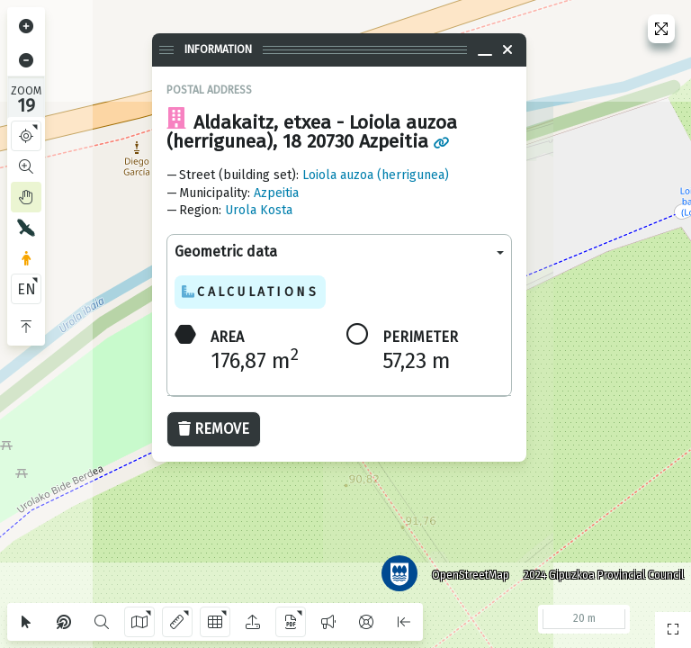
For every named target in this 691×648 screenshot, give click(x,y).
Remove (213, 428)
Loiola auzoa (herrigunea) (375, 175)
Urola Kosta (258, 210)
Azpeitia (276, 193)
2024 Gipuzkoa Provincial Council (600, 571)
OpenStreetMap (467, 571)
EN (26, 289)
